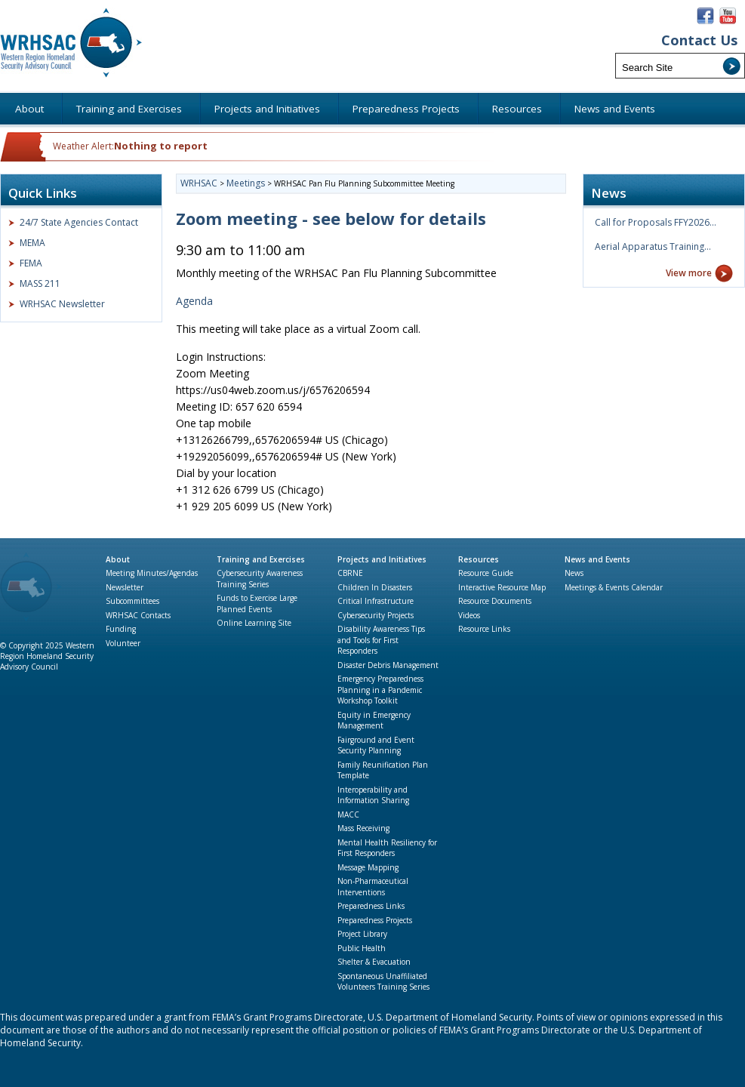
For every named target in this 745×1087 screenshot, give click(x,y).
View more (689, 272)
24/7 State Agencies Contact (79, 222)
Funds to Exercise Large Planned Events (257, 603)
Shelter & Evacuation (374, 961)
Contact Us (699, 40)
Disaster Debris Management (388, 665)
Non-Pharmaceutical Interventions (372, 887)
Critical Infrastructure (375, 601)
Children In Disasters (374, 587)
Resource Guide (485, 573)
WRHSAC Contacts (138, 615)
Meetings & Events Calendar (614, 587)
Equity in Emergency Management (374, 720)
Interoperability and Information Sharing (373, 795)
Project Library (362, 933)
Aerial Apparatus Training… (653, 246)
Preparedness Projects (374, 920)
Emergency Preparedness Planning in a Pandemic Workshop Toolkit (380, 689)
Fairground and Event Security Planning (375, 745)
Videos (469, 615)
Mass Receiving (363, 828)
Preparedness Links (371, 906)
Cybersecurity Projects (375, 615)
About (118, 559)
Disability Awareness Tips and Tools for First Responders (381, 640)
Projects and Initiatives (381, 559)
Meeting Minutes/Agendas (152, 573)
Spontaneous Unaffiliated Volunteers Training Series (383, 982)
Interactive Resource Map (502, 587)
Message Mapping (368, 867)
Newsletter (124, 587)
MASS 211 (40, 283)
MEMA (32, 242)
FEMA (31, 263)
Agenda (194, 301)
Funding (121, 629)
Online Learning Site (254, 622)
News (574, 573)
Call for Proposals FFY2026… (655, 222)
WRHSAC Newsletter (62, 303)
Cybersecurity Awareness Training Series (260, 579)
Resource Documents (494, 601)
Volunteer (123, 643)
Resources (478, 559)
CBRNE (350, 573)
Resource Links (484, 629)
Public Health (361, 948)
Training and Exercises (261, 559)
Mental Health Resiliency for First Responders (387, 848)
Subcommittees (132, 601)
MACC (348, 814)
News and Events (597, 559)
